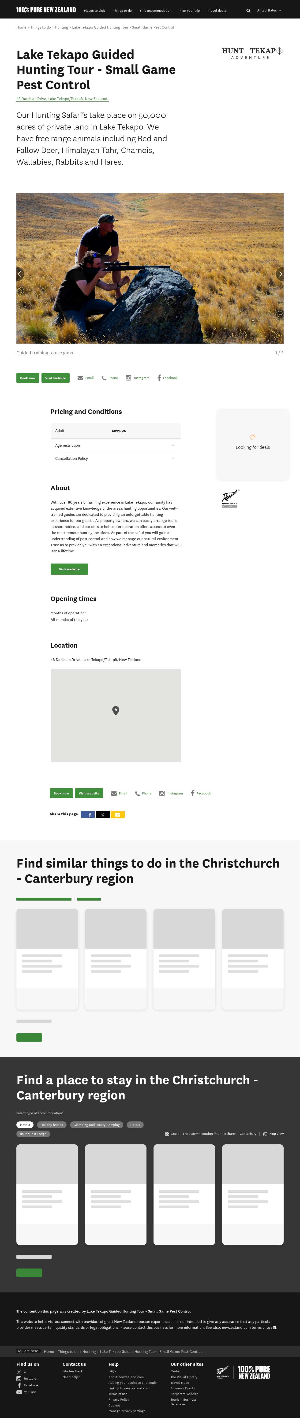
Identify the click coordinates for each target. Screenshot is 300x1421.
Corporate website (184, 1397)
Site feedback (73, 1374)
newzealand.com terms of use (249, 1330)
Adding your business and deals (133, 1386)
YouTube (26, 1395)
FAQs (112, 1374)
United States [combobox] (269, 10)
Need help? (71, 1380)
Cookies (114, 1408)
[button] (94, 10)
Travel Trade (180, 1386)
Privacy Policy (119, 1403)
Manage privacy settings (127, 1414)
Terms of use (118, 1397)
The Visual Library (184, 1380)
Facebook (27, 1388)
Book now (28, 378)
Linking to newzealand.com (129, 1391)
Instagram (27, 1382)
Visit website (55, 378)
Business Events (183, 1391)
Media (175, 1374)
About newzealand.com (126, 1380)
